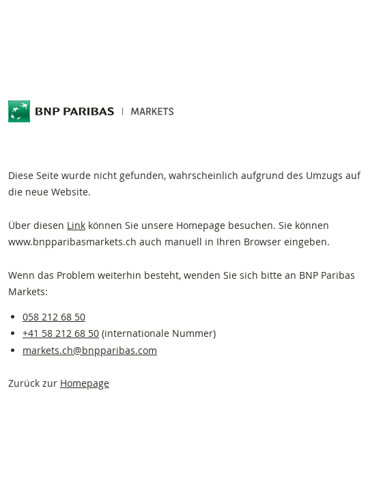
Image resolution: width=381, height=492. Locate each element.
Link (76, 225)
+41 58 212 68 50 (61, 333)
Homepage (84, 383)
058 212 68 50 (54, 316)
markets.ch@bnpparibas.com (90, 350)
